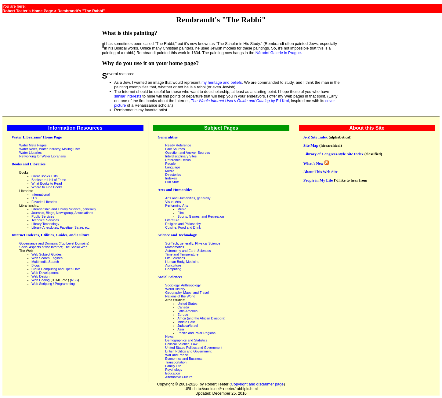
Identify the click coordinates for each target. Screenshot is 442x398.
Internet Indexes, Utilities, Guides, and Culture (50, 235)
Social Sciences (170, 277)
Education (172, 373)
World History (175, 289)
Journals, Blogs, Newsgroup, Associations (62, 213)
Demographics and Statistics (186, 340)
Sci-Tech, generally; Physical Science (192, 243)
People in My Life (318, 180)
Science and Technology (177, 235)
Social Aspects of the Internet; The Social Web (53, 247)
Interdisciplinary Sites (181, 156)
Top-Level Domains (74, 243)
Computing (173, 269)
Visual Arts (173, 202)
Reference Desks (177, 160)
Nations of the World (180, 296)
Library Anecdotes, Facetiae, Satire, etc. (60, 227)
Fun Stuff (172, 182)
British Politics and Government (188, 351)
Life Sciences (175, 258)
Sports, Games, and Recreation (200, 216)
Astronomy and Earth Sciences (188, 250)
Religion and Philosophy (183, 224)
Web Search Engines (47, 258)
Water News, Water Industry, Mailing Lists (49, 149)
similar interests (127, 96)
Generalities (168, 137)
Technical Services (45, 220)
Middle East (186, 322)
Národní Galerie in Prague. (278, 52)
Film (180, 213)
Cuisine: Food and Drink (183, 227)
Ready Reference (178, 145)
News (169, 336)
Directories (173, 174)
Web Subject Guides (46, 254)
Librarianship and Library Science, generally (63, 209)
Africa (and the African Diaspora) (201, 318)
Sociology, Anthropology (183, 285)
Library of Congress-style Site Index (333, 154)
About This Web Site (320, 172)
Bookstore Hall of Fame (48, 180)
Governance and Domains (38, 243)
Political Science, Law (181, 344)
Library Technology (45, 224)
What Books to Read (46, 183)
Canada (183, 307)
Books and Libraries (28, 164)
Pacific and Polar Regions (196, 333)
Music (181, 209)
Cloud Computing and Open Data (56, 269)
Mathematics (174, 247)
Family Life (173, 366)
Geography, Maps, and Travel (186, 292)
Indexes (171, 178)
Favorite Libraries (44, 202)
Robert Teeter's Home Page (27, 11)
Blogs (35, 265)
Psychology (173, 369)
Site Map (310, 145)
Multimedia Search (45, 261)
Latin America (187, 311)
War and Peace (176, 355)
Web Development (45, 273)
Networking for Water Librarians (42, 156)
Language (172, 167)
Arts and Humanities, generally (187, 198)
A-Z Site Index (315, 137)
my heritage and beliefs (221, 82)
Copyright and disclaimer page (257, 384)
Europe (182, 314)
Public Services (42, 216)
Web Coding (40, 280)
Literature (172, 220)
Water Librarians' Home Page (37, 137)
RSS (74, 280)
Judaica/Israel (187, 325)
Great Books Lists (44, 176)
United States (187, 303)
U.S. (34, 198)
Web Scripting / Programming (53, 284)
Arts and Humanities (175, 190)
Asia (180, 329)
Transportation (176, 362)
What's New (313, 163)
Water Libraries (30, 152)
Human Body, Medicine (182, 261)
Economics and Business (183, 358)
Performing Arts (176, 205)
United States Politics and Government (193, 347)
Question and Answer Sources (187, 152)
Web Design (40, 276)
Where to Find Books (47, 187)
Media (169, 171)
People (170, 163)
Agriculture (173, 265)
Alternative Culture (178, 377)
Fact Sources (175, 149)
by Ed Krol (240, 100)
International (40, 194)
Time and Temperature (181, 254)
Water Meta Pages (33, 145)
